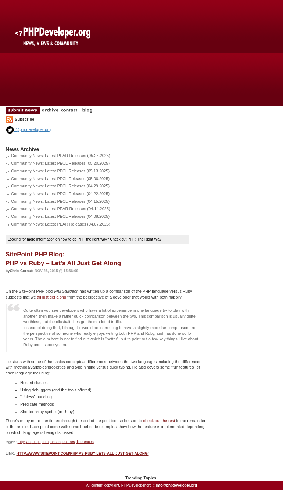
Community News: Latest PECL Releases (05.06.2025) (60, 178)
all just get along (52, 297)
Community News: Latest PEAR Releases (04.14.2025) (60, 208)
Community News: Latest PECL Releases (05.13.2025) (60, 171)
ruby (21, 442)
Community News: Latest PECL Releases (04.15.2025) (60, 201)
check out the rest (159, 420)
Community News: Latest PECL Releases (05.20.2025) (60, 163)
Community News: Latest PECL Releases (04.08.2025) (60, 216)
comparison (51, 442)
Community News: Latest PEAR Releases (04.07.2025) (60, 224)
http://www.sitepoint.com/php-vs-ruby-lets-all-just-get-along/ (82, 453)
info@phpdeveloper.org (176, 485)
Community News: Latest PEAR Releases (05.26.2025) (60, 155)
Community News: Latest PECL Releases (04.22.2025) (60, 193)
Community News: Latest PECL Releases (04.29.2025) (60, 186)
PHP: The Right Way (144, 239)
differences (85, 442)
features (68, 442)
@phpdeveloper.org (28, 129)
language (33, 442)
